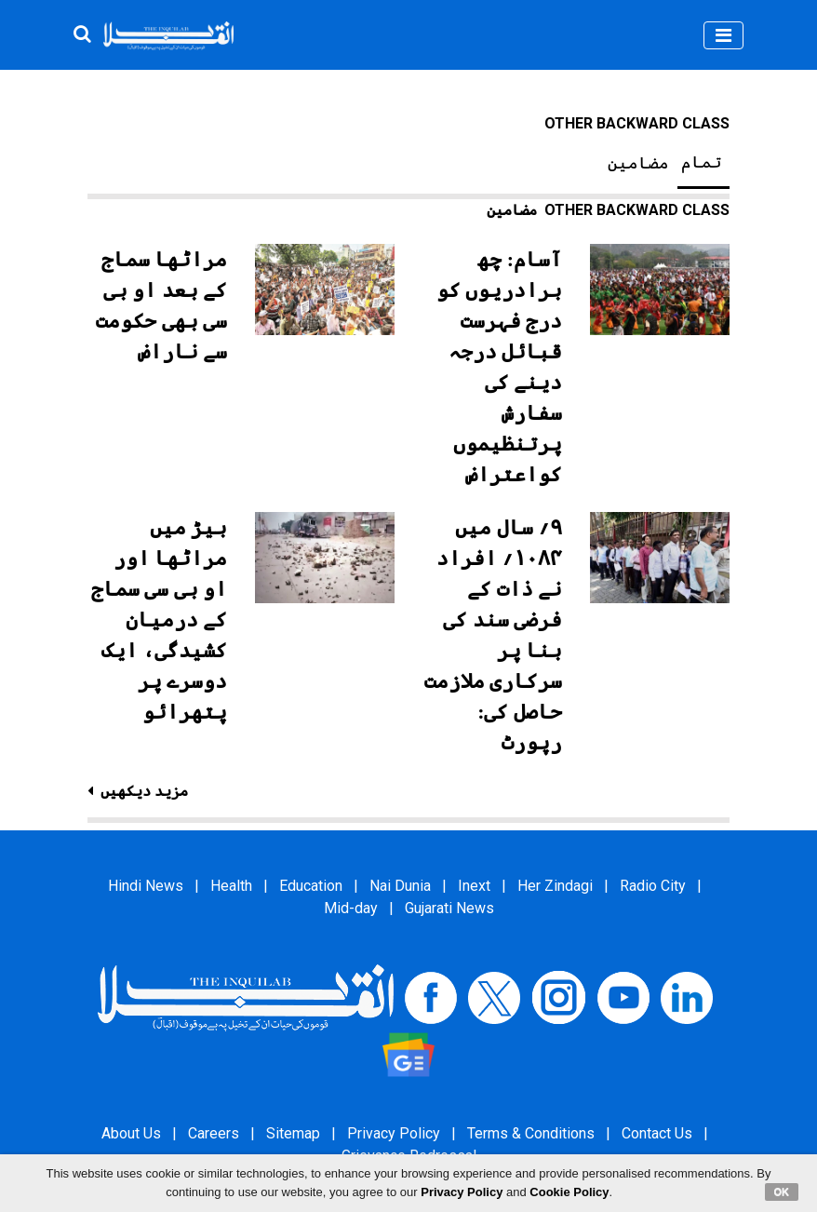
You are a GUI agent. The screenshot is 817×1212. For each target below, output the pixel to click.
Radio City (653, 886)
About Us (131, 1133)
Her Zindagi (555, 886)
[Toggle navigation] (723, 35)
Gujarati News (449, 908)
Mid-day (351, 908)
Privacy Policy (393, 1133)
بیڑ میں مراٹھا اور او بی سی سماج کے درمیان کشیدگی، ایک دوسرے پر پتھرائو (159, 619)
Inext (474, 886)
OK (782, 1191)
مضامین (638, 163)
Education (310, 886)
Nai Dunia (400, 886)
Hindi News (145, 886)
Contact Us (657, 1133)
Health (231, 886)
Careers (213, 1133)
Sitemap (293, 1133)
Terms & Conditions (531, 1133)
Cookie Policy (569, 1192)
